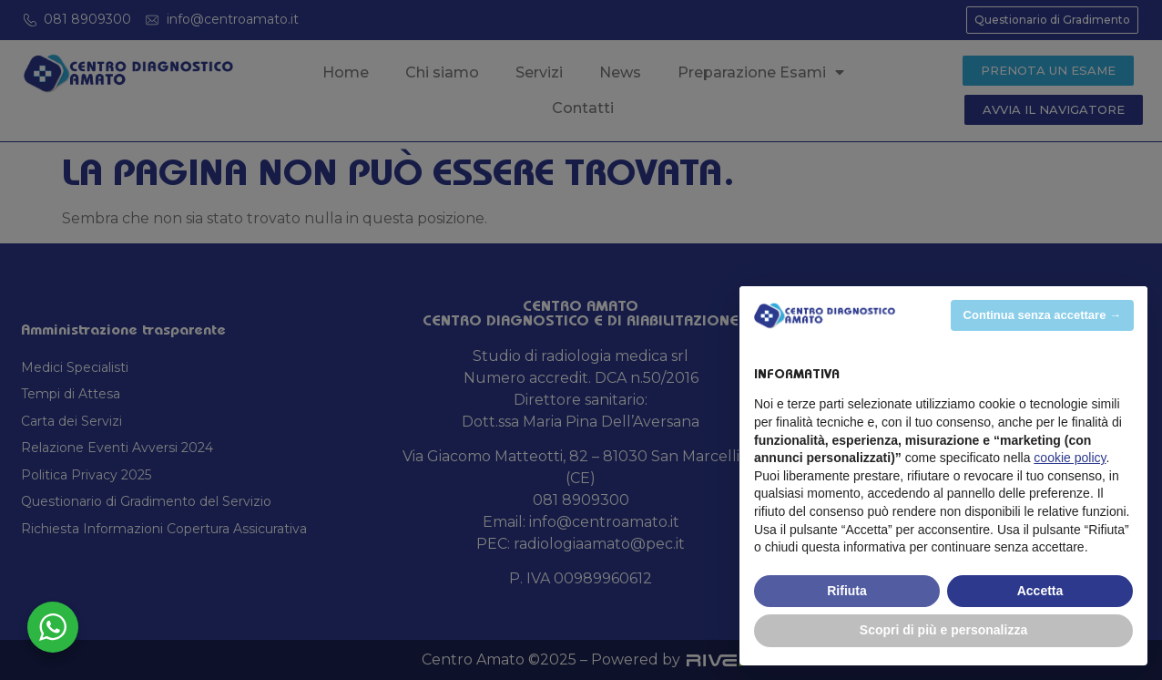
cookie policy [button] (1070, 457)
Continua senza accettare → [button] (1042, 315)
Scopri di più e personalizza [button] (943, 630)
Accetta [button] (1040, 590)
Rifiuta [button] (847, 590)
